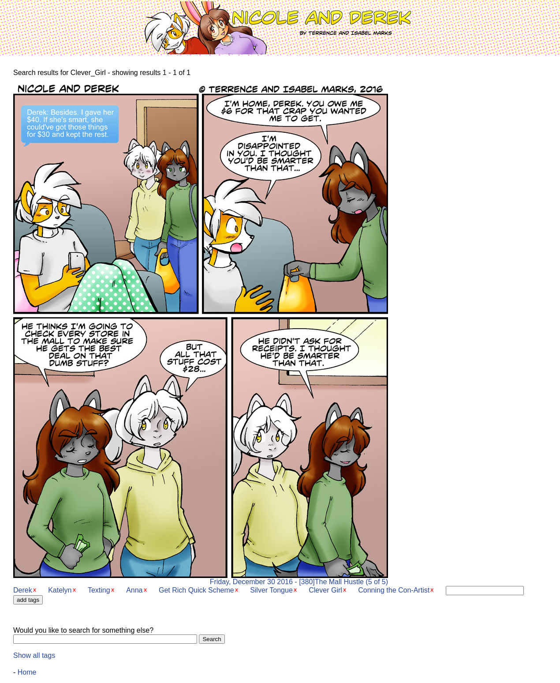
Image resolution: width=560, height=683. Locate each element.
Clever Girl (325, 590)
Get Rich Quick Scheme (196, 590)
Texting (99, 590)
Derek (22, 590)
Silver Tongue (271, 590)
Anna (134, 590)
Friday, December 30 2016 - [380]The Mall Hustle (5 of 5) (200, 578)
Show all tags (34, 655)
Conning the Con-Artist (393, 590)
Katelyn (59, 590)
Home (27, 672)
